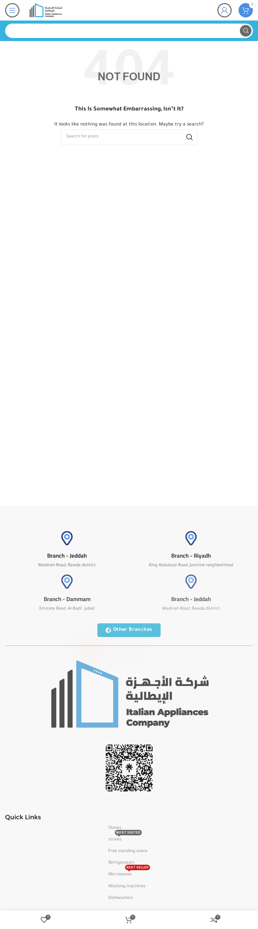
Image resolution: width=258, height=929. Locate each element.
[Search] (129, 31)
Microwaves (129, 873)
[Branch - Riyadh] (191, 538)
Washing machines (127, 886)
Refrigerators (121, 863)
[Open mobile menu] (12, 10)
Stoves (114, 828)
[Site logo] (45, 10)
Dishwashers (120, 898)
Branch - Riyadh (191, 555)
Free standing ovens (128, 851)
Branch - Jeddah (67, 555)
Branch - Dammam (67, 599)
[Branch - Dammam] (67, 581)
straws (125, 838)
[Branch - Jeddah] (67, 538)
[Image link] (129, 694)
